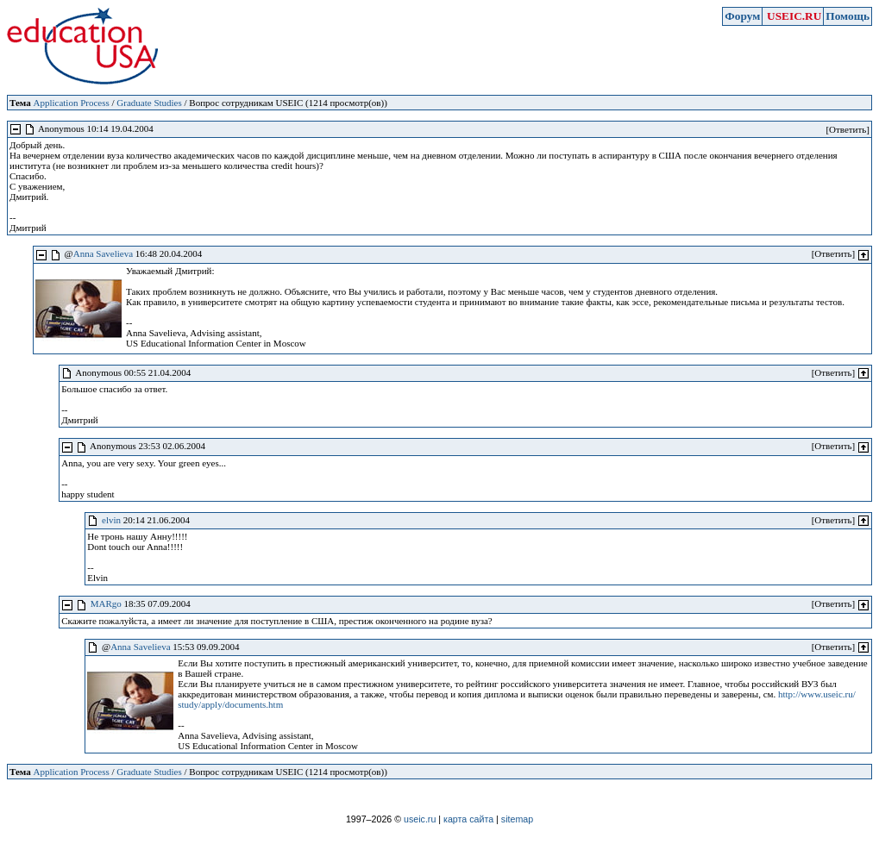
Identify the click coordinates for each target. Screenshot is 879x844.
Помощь (848, 15)
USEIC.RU (794, 15)
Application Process (71, 102)
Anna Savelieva (103, 253)
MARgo (106, 603)
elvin (111, 520)
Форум (742, 15)
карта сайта (468, 819)
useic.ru (420, 819)
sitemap (517, 819)
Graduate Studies (148, 102)
